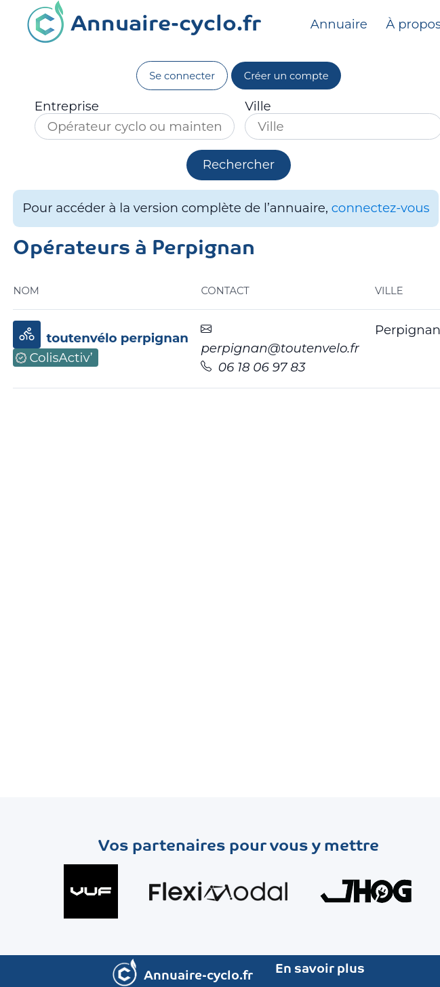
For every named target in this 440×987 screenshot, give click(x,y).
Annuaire (340, 24)
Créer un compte (286, 76)
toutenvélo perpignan (117, 338)
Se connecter (182, 76)
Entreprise (67, 106)
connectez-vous (381, 208)
